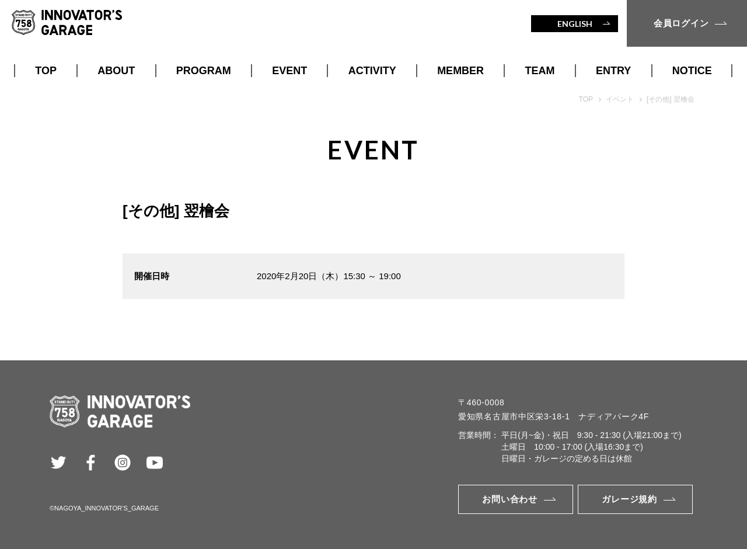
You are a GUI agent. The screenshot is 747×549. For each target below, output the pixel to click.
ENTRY (613, 71)
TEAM (540, 71)
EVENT (289, 71)
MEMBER (460, 71)
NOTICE (692, 71)
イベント (620, 99)
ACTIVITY (372, 71)
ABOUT (116, 71)
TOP (46, 71)
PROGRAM (203, 71)
